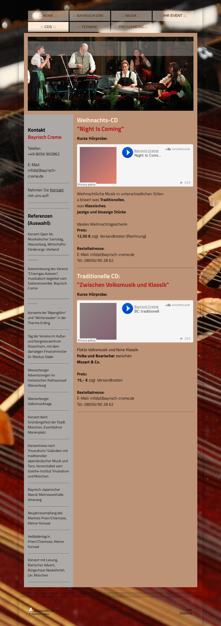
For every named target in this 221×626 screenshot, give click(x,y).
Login (189, 609)
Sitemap (55, 610)
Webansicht (186, 613)
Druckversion (39, 610)
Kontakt (57, 190)
